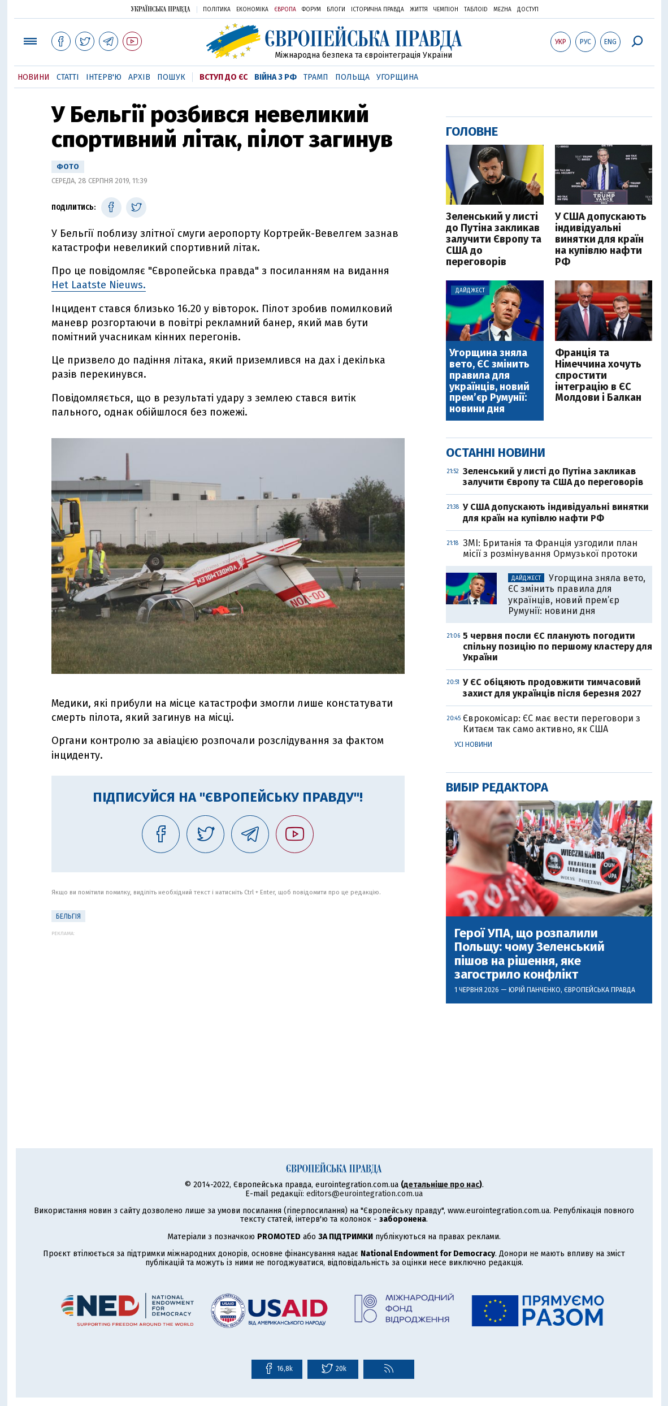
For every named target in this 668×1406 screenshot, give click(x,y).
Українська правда (160, 9)
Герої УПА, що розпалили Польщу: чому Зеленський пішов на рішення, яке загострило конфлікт (529, 954)
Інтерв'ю (104, 77)
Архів (139, 77)
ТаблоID (476, 9)
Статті (68, 77)
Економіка (252, 9)
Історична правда (377, 9)
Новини (34, 77)
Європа (285, 9)
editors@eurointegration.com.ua (364, 1194)
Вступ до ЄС (223, 77)
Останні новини (495, 452)
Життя (419, 9)
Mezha (502, 9)
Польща (352, 77)
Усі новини (473, 745)
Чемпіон (445, 9)
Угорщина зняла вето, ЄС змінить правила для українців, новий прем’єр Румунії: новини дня (489, 381)
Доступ (528, 9)
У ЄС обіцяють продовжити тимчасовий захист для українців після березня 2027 (552, 687)
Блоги (336, 9)
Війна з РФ (275, 77)
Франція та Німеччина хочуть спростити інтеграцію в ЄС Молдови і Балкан (598, 376)
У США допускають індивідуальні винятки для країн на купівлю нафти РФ (601, 239)
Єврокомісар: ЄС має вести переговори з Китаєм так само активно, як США (551, 723)
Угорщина (397, 77)
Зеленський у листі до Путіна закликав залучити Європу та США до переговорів (493, 239)
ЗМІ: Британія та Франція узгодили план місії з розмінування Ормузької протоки (550, 548)
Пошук (171, 77)
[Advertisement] (228, 1015)
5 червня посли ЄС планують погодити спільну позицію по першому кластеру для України (557, 646)
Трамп (315, 77)
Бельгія (68, 916)
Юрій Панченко (535, 990)
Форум (311, 9)
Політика (217, 9)
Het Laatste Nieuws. (98, 285)
